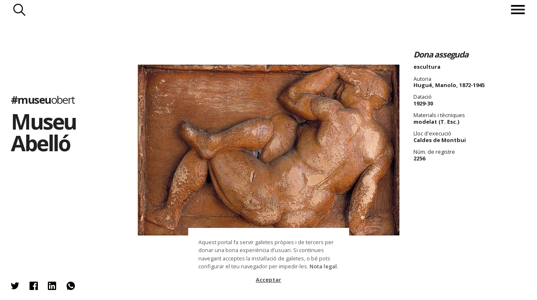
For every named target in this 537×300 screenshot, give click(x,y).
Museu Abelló (44, 132)
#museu (43, 99)
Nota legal (323, 266)
